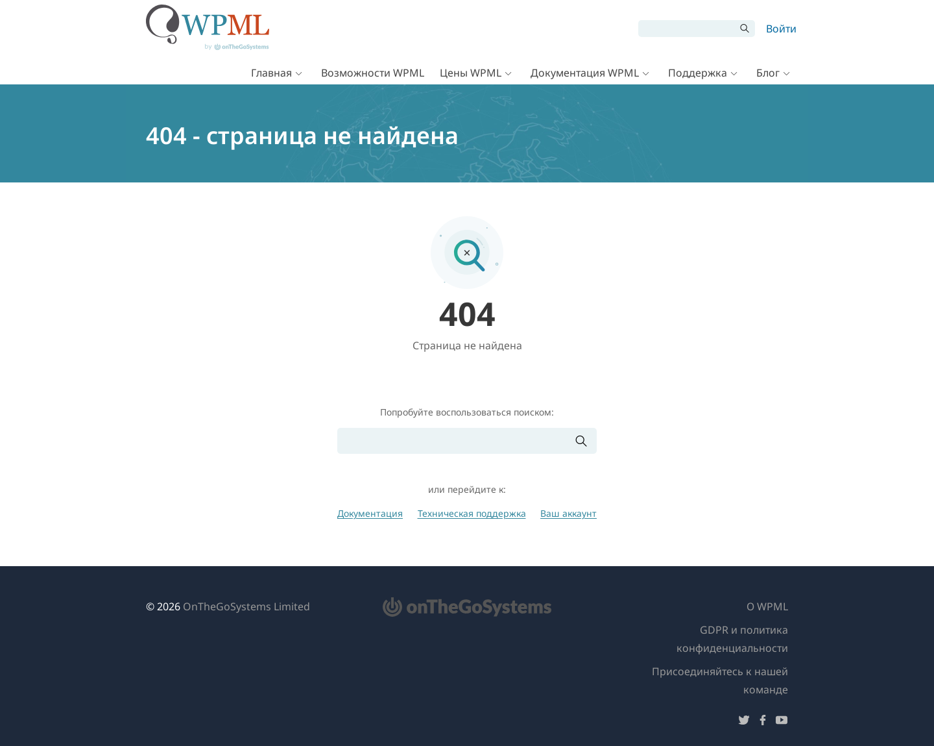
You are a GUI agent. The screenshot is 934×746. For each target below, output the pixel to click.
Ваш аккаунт (568, 513)
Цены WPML (470, 73)
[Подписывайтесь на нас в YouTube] (781, 722)
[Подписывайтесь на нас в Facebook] (762, 722)
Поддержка (697, 73)
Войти (781, 28)
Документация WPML (585, 73)
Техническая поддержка (472, 513)
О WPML (767, 606)
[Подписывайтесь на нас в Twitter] (743, 722)
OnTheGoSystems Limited (246, 606)
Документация (370, 513)
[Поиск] (687, 28)
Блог (768, 73)
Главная (271, 73)
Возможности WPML (372, 73)
